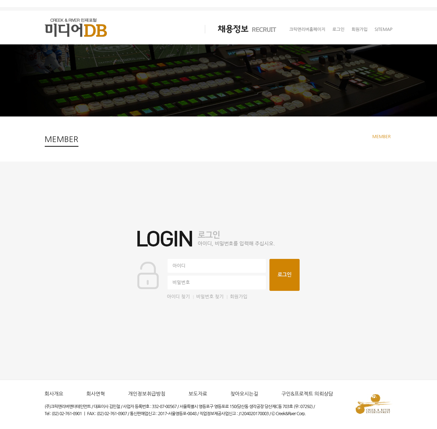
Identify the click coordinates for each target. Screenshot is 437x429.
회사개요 (54, 393)
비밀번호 (181, 282)
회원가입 (359, 29)
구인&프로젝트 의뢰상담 (307, 393)
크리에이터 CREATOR (152, 29)
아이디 (179, 266)
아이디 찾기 (178, 296)
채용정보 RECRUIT (241, 29)
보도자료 (198, 393)
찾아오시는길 (244, 393)
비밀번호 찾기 (210, 296)
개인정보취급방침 (146, 393)
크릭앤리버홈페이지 (307, 29)
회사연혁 (95, 393)
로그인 (338, 29)
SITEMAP (383, 29)
